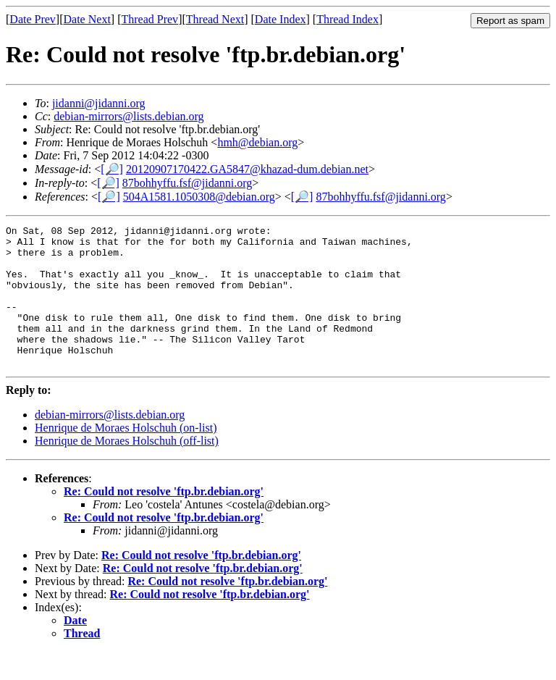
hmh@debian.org (257, 142)
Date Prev (32, 19)
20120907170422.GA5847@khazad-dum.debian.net (247, 169)
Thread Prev (149, 19)
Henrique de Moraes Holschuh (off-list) (127, 469)
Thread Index (347, 19)
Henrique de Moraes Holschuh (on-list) (126, 456)
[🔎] (112, 169)
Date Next (87, 19)
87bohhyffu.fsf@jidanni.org (187, 183)
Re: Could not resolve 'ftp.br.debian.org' (164, 519)
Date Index (280, 19)
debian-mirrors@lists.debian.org (128, 116)
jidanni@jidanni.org (99, 103)
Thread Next (215, 19)
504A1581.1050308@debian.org (199, 196)
